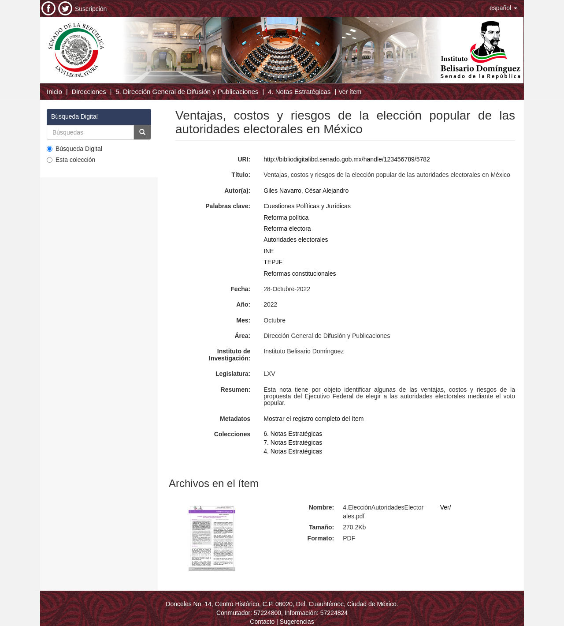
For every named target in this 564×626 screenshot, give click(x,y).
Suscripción (91, 8)
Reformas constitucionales (299, 273)
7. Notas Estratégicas (292, 442)
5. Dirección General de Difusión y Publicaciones (186, 91)
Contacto (262, 621)
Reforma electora (287, 228)
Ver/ (445, 507)
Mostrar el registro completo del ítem (313, 418)
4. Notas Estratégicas (299, 91)
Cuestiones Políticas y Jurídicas (307, 206)
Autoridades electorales (295, 239)
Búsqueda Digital (74, 148)
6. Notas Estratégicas (292, 433)
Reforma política (285, 217)
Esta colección (71, 159)
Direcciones (88, 91)
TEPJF (272, 262)
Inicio (54, 91)
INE (268, 251)
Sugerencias (297, 621)
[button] (503, 8)
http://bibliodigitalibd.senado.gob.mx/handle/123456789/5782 (346, 159)
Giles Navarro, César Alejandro (306, 190)
